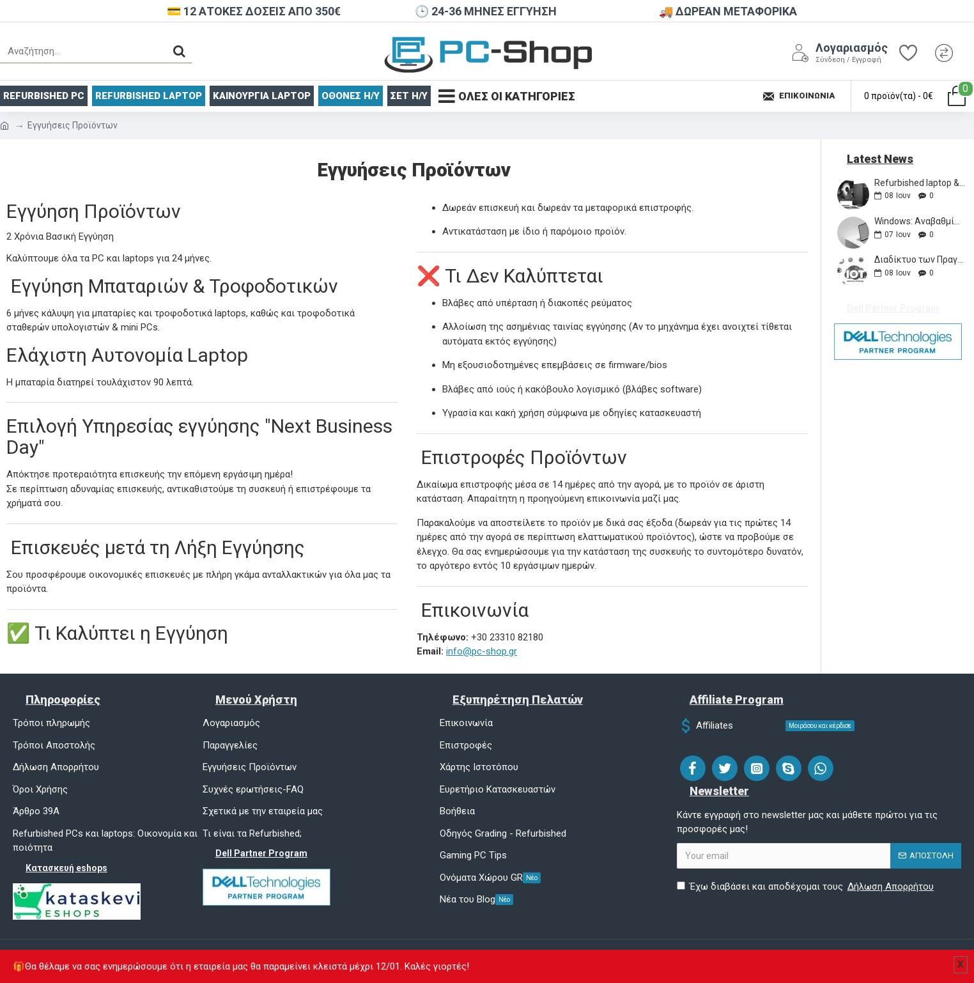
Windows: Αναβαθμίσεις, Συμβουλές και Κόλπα (920, 221)
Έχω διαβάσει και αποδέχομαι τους (806, 886)
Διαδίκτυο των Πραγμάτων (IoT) (920, 260)
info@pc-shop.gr (481, 651)
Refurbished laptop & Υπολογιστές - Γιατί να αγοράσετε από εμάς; (920, 183)
